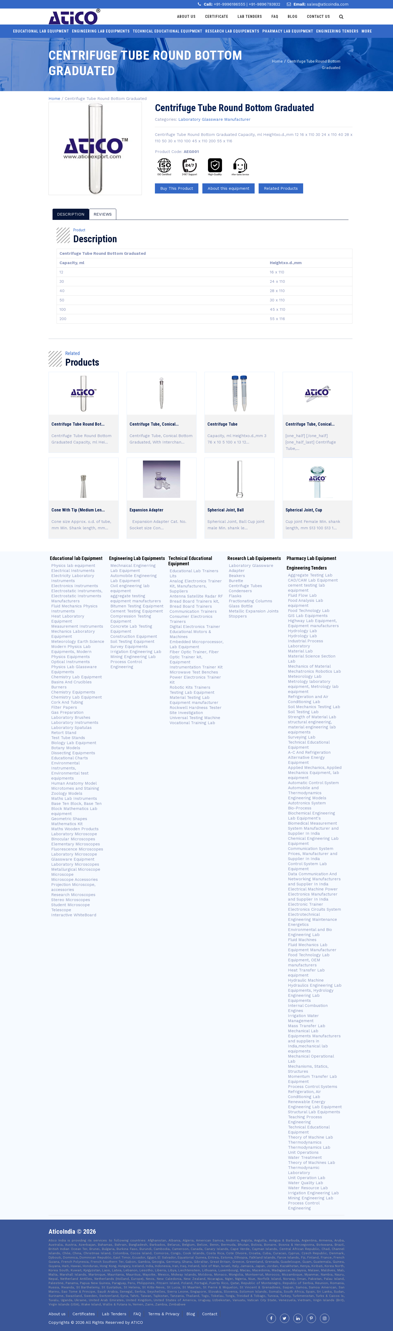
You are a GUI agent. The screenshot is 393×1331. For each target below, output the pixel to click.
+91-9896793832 (264, 4)
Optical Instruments (70, 661)
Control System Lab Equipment (307, 866)
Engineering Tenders (337, 31)
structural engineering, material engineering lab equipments (312, 727)
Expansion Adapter (146, 510)
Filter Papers (64, 707)
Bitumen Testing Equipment (136, 606)
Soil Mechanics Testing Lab (314, 706)
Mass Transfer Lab (306, 1025)
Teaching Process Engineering (305, 1119)
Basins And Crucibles (71, 682)
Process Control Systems (312, 1086)
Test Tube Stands (68, 737)
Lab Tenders (251, 16)
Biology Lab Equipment (73, 742)
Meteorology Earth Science (77, 641)
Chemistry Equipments (73, 692)
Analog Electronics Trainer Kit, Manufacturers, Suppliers (196, 586)
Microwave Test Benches (194, 672)
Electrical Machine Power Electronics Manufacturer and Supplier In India (313, 894)
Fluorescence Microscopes (77, 849)
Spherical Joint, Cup (304, 510)
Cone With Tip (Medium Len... (78, 510)
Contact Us (319, 16)
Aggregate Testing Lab (310, 575)
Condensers (240, 590)
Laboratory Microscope (74, 834)
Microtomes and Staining (75, 788)
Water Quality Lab (305, 1182)
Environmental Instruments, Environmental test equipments (70, 771)
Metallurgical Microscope (75, 869)
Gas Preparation (67, 712)
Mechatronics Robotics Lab (314, 671)
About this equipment (228, 188)
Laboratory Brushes (70, 717)
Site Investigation (186, 712)
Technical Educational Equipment (167, 31)
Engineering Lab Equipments (101, 31)
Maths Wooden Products (75, 828)
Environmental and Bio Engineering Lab (310, 932)
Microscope (62, 874)
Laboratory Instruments (74, 722)
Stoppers (238, 616)
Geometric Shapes (69, 818)
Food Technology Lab (309, 610)
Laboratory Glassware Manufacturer (214, 119)
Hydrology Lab (302, 630)
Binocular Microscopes (73, 839)
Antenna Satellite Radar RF (196, 596)
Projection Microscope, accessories (73, 887)
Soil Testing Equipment (132, 641)
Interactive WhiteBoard (73, 915)
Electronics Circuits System (314, 909)
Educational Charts (69, 758)
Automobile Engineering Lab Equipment (133, 578)
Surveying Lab (301, 737)
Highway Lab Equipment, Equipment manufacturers (313, 623)
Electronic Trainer (305, 904)
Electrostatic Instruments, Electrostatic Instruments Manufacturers (76, 595)
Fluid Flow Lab (302, 595)
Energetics (298, 924)
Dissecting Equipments (73, 753)
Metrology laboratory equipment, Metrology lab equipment (313, 686)
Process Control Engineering (126, 664)
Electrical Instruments (73, 570)
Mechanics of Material (309, 666)
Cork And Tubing (67, 702)
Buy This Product (176, 188)
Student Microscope (70, 904)
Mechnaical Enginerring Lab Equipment (133, 568)
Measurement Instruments (77, 626)
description (71, 214)
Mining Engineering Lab (133, 656)
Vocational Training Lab (192, 722)
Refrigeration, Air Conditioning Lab (304, 1094)
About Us (187, 16)
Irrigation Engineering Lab (135, 651)
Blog (294, 16)
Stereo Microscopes (70, 899)
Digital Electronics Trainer (195, 626)
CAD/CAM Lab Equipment (313, 580)
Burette (236, 580)
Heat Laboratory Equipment (67, 619)
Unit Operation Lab (306, 1177)
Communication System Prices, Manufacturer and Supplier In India (312, 853)
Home (54, 98)
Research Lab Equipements (232, 31)
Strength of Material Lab (312, 717)
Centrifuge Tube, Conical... (154, 424)
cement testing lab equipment (306, 588)
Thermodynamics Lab (309, 1147)
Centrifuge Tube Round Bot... (78, 424)
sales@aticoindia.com (327, 4)
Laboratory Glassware (251, 565)
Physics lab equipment (73, 565)
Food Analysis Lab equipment (305, 603)
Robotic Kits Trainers (190, 687)
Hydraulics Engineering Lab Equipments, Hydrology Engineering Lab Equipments (315, 993)
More (367, 31)
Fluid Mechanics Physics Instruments (74, 609)
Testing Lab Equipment (192, 692)
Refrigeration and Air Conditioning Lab (308, 699)
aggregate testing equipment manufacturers (135, 598)
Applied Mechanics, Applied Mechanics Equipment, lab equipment (315, 772)
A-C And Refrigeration (309, 752)
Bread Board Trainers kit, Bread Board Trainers (194, 604)
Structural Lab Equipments (314, 1112)
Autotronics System (307, 803)
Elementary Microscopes (76, 844)
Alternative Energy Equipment (306, 760)
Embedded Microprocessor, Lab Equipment (196, 644)
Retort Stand (63, 732)
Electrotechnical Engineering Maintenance (312, 917)
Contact (209, 1314)
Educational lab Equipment (41, 31)
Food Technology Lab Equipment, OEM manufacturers (309, 960)
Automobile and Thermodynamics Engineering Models (307, 792)
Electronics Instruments (74, 585)
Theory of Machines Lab (311, 1162)
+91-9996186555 (230, 4)
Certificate (218, 16)
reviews (103, 214)
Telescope (61, 910)
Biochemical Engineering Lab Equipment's (311, 816)
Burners (59, 687)
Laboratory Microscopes (75, 864)
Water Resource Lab (308, 1187)
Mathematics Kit (67, 823)
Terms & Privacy (163, 1314)
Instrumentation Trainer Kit (196, 667)
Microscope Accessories (74, 879)
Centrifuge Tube (222, 424)
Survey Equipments (129, 646)
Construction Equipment (133, 636)
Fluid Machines (302, 939)
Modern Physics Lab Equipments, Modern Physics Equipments (71, 651)
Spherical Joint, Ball (225, 510)
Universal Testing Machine (195, 717)
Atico (137, 1322)
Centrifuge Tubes (245, 585)
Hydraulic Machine (306, 980)
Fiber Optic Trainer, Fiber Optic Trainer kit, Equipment (194, 657)
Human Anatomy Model (74, 783)
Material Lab (300, 651)
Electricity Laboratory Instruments (72, 578)
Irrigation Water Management (303, 1018)
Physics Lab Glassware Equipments (74, 669)
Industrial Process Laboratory (305, 643)
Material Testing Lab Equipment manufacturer (194, 700)
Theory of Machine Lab (310, 1137)
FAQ (137, 1314)
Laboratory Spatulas (71, 727)
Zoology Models (66, 793)
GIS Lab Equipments (308, 615)
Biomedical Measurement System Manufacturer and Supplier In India (313, 828)
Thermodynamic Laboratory (303, 1170)
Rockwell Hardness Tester (196, 707)
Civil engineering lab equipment (130, 588)
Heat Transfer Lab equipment (306, 973)
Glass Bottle (241, 606)
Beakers (237, 575)
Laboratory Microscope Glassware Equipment (74, 857)
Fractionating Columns (250, 601)
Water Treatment (305, 1157)
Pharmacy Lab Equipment (287, 31)
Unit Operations (303, 1152)
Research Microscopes (73, 894)
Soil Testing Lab (303, 711)
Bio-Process (299, 808)
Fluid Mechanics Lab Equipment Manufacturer (312, 947)
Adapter (237, 570)
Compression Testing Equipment (130, 619)
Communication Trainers (193, 611)
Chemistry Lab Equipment (76, 677)
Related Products (281, 188)
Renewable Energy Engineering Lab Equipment (315, 1104)
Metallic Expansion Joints (254, 611)
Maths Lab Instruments (74, 798)
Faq (276, 16)
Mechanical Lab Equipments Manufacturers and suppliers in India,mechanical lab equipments (314, 1041)
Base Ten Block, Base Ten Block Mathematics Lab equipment (76, 808)
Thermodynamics (305, 1142)
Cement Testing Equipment (136, 611)
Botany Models (65, 747)
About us (57, 1314)
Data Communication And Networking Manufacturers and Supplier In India (314, 879)
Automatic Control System (313, 782)
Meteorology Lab (305, 676)
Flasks (235, 596)
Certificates (84, 1314)
